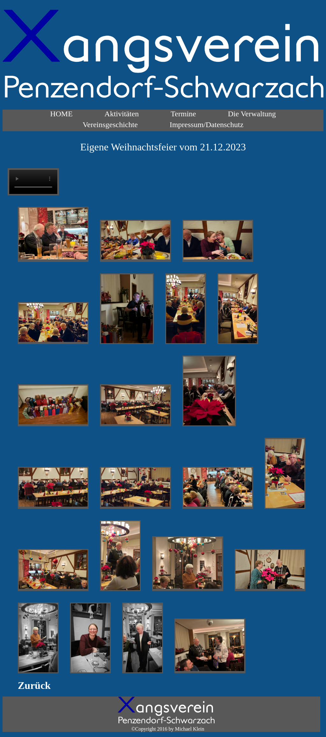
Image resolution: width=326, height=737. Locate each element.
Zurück (34, 685)
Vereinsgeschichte (110, 124)
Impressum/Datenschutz (207, 124)
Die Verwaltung (252, 114)
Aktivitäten (121, 114)
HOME (61, 114)
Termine (183, 114)
